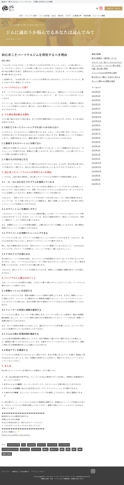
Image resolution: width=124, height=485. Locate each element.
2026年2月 (96, 104)
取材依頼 (87, 15)
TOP (21, 15)
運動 (80, 449)
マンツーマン (36, 449)
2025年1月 (96, 159)
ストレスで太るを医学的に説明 (104, 73)
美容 (68, 449)
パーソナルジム (64, 445)
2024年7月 (96, 184)
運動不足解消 (7, 454)
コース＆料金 (44, 15)
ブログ (68, 15)
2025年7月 (96, 134)
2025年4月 (96, 146)
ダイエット (41, 445)
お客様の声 (77, 15)
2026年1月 (96, 108)
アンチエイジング (13, 445)
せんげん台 (31, 445)
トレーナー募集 (99, 15)
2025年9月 (96, 125)
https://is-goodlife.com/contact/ (16, 435)
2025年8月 (96, 129)
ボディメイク (25, 449)
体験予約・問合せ (113, 8)
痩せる (45, 449)
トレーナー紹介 (31, 15)
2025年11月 (96, 117)
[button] (97, 8)
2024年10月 (96, 171)
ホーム (8, 25)
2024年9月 (96, 176)
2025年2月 (96, 155)
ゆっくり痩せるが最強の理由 (103, 81)
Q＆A (54, 15)
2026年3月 (96, 100)
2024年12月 (96, 163)
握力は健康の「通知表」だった (104, 58)
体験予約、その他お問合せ (20, 471)
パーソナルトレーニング (10, 449)
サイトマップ (6, 471)
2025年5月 (96, 142)
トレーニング (52, 445)
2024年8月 (96, 180)
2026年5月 (96, 92)
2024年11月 (96, 167)
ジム (23, 445)
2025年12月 (96, 113)
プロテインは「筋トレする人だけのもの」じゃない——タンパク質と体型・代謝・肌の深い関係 (107, 65)
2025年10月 (96, 121)
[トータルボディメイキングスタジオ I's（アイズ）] (8, 8)
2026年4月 (96, 96)
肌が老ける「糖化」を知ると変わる (106, 77)
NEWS (60, 15)
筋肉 (62, 449)
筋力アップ (54, 449)
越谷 (74, 449)
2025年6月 (96, 138)
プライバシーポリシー (38, 471)
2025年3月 (96, 150)
